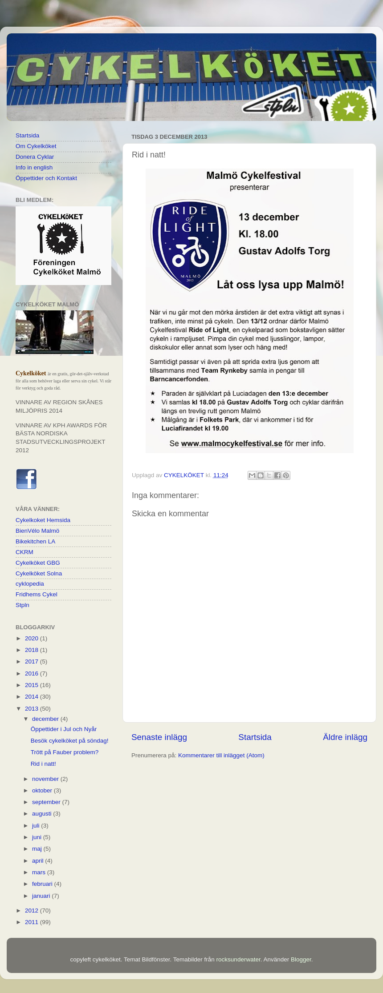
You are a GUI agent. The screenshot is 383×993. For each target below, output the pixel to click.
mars (39, 872)
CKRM (24, 552)
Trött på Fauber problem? (65, 752)
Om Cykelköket (36, 146)
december (46, 719)
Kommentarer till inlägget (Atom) (221, 755)
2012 (32, 910)
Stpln (22, 605)
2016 (32, 673)
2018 (32, 650)
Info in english (34, 167)
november (46, 779)
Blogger (301, 959)
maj (38, 848)
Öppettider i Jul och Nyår (64, 729)
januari (42, 895)
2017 (32, 661)
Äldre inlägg (345, 737)
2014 (32, 696)
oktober (43, 790)
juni (37, 837)
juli (36, 825)
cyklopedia (30, 583)
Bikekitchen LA (35, 541)
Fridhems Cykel (36, 594)
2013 (32, 708)
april (38, 860)
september (47, 802)
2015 (32, 685)
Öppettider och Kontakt (46, 178)
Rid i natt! (43, 763)
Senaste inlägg (159, 737)
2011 (32, 922)
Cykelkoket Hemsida (43, 520)
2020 (32, 638)
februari (43, 883)
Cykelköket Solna (39, 573)
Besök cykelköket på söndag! (70, 740)
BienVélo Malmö (37, 530)
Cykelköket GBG (38, 562)
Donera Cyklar (35, 156)
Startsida (255, 737)
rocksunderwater (238, 959)
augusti (42, 813)
